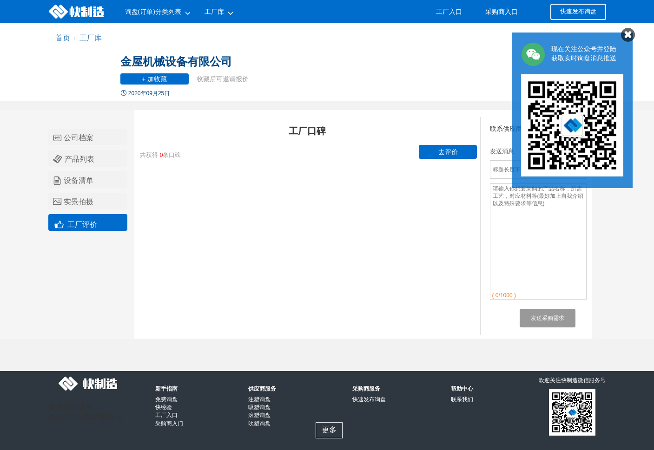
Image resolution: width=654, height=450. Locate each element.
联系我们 (462, 399)
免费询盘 (166, 399)
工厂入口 (449, 11)
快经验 (163, 407)
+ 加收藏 (154, 79)
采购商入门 (169, 423)
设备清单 (73, 180)
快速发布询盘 (578, 11)
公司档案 (73, 138)
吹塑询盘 (259, 423)
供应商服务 (262, 388)
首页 (62, 38)
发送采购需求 (547, 318)
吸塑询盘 (259, 407)
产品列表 (73, 159)
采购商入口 (501, 11)
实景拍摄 (73, 202)
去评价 (448, 152)
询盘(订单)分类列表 (153, 11)
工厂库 (214, 11)
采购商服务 (366, 388)
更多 (329, 430)
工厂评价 (75, 223)
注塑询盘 (259, 399)
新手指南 (166, 388)
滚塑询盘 (259, 415)
